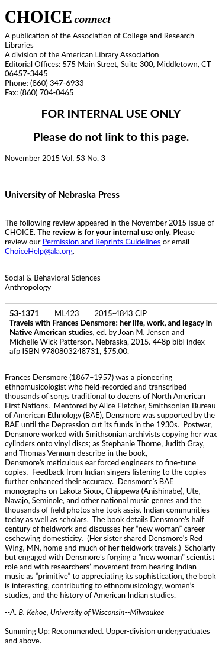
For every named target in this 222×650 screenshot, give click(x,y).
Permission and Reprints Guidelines (102, 241)
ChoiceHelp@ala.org (39, 251)
